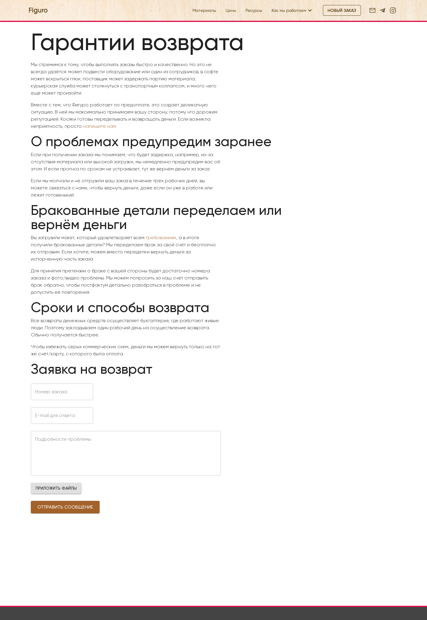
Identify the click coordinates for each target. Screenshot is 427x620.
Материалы (204, 10)
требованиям (161, 237)
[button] (56, 488)
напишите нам (99, 126)
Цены (231, 10)
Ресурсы (254, 10)
